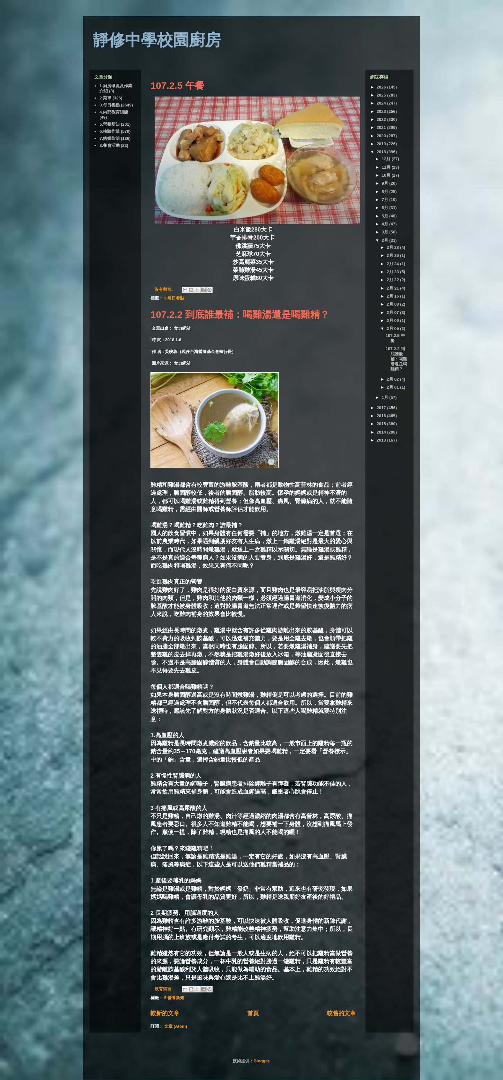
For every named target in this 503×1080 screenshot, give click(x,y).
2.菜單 (105, 98)
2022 (382, 119)
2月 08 (393, 304)
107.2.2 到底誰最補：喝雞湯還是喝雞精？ (239, 314)
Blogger (261, 1061)
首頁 (253, 1013)
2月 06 (393, 320)
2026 (382, 87)
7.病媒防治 (109, 138)
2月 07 (393, 312)
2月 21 (393, 288)
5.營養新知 (174, 997)
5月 (385, 216)
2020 (382, 135)
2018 (382, 151)
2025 (382, 95)
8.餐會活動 (109, 145)
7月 (385, 199)
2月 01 (393, 387)
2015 (382, 423)
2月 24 (393, 263)
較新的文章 (164, 1013)
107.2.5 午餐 (177, 85)
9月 (385, 183)
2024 (382, 103)
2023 (382, 111)
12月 (387, 158)
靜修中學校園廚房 (157, 40)
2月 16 (393, 296)
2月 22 (393, 279)
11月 (387, 167)
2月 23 (393, 271)
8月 (385, 191)
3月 (385, 232)
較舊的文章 (341, 1013)
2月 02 (393, 379)
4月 (385, 224)
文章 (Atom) (175, 1026)
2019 (382, 143)
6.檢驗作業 (109, 131)
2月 (385, 240)
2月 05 (393, 328)
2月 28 (393, 247)
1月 (385, 397)
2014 (382, 432)
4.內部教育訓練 (113, 112)
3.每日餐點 (174, 298)
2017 (382, 407)
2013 (382, 440)
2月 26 (393, 255)
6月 (385, 207)
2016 (382, 415)
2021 (382, 127)
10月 (387, 175)
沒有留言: (164, 289)
